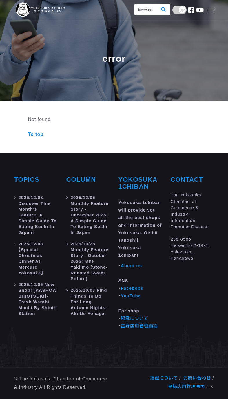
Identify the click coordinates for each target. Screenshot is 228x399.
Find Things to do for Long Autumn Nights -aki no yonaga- (90, 302)
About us (131, 265)
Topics (27, 179)
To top (36, 134)
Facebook (132, 288)
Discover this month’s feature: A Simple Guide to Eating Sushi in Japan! (38, 215)
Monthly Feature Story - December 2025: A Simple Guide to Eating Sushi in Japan (90, 215)
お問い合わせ (197, 378)
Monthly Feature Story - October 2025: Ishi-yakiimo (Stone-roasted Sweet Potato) (90, 261)
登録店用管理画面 (139, 325)
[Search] (146, 9)
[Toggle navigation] (211, 10)
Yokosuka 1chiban (137, 183)
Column (81, 179)
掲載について (135, 318)
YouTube (131, 295)
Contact (187, 179)
